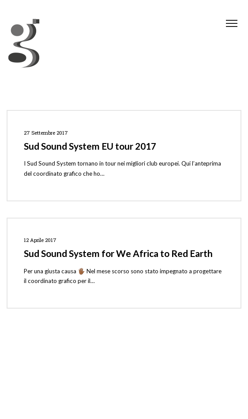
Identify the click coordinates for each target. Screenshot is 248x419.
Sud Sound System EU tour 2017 (90, 145)
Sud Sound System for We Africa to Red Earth (118, 253)
